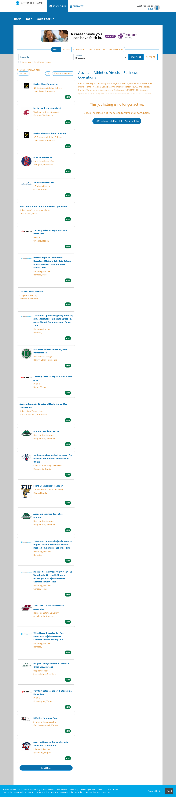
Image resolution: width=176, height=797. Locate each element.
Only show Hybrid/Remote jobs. (36, 61)
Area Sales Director (43, 157)
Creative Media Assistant (32, 291)
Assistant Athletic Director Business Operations (43, 206)
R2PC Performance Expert (46, 718)
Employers (77, 6)
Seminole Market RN (43, 182)
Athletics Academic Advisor (46, 431)
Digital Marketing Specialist (47, 108)
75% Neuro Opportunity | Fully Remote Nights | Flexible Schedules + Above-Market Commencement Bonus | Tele (52, 544)
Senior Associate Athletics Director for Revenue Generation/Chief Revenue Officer (52, 458)
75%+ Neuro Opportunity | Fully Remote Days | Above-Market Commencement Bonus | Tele (48, 636)
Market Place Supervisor (45, 84)
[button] (151, 57)
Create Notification (63, 73)
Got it (169, 791)
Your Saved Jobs (116, 49)
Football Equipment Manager (48, 485)
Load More (46, 768)
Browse (66, 49)
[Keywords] (45, 57)
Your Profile (45, 19)
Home (17, 19)
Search (56, 49)
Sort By (23, 73)
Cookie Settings (155, 791)
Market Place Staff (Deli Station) (49, 133)
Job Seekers (58, 6)
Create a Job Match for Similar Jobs (117, 121)
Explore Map (79, 49)
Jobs (29, 19)
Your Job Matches (97, 49)
